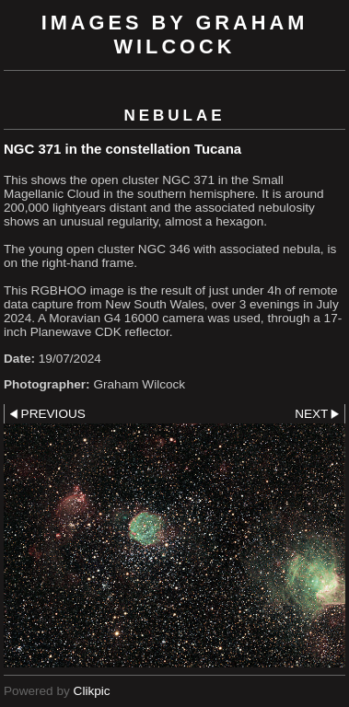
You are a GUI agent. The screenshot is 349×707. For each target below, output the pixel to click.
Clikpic (92, 691)
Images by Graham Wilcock (174, 34)
